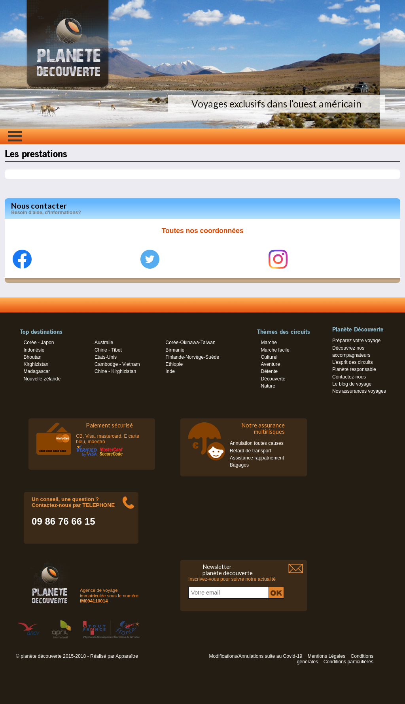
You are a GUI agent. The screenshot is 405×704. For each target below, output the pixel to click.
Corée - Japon (38, 342)
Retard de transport (250, 451)
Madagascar (36, 371)
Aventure (270, 364)
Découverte (273, 379)
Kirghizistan (35, 364)
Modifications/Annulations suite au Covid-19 (255, 656)
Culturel (269, 357)
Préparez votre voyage (356, 340)
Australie (104, 342)
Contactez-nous (349, 377)
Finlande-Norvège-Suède (192, 357)
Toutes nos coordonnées (203, 231)
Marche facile (275, 350)
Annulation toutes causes (257, 443)
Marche (269, 342)
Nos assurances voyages (359, 391)
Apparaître (126, 656)
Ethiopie (174, 364)
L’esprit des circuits (352, 362)
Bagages (239, 465)
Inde (170, 371)
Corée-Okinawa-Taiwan (190, 342)
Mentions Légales (326, 656)
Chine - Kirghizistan (115, 371)
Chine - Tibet (108, 350)
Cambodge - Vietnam (117, 364)
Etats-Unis (106, 357)
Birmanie (174, 350)
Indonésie (33, 350)
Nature (268, 386)
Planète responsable (354, 369)
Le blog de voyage (351, 384)
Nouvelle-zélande (42, 379)
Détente (269, 371)
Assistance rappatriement (257, 458)
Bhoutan (32, 357)
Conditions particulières (348, 661)
